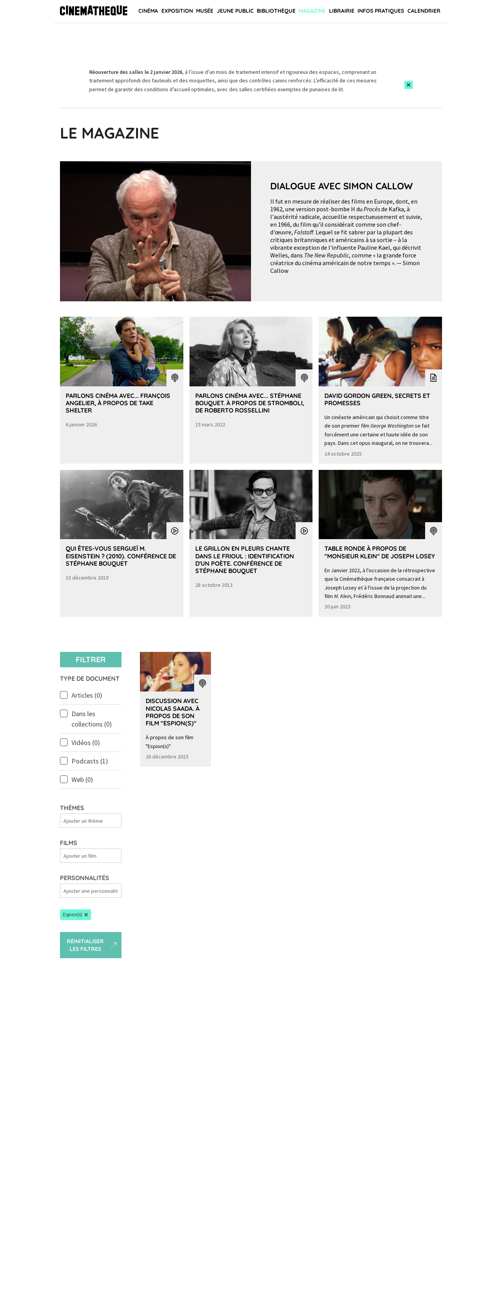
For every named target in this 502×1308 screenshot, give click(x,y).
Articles (86, 695)
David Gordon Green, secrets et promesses (377, 399)
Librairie (341, 10)
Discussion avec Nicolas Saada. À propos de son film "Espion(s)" (172, 712)
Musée (204, 10)
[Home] (93, 11)
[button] (75, 914)
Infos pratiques (380, 10)
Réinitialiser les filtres (93, 945)
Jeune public (235, 10)
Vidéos (85, 742)
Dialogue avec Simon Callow (341, 186)
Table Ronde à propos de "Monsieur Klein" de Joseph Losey (379, 552)
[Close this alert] (408, 85)
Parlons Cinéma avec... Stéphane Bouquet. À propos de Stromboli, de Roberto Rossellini (249, 403)
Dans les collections (91, 718)
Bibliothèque (276, 10)
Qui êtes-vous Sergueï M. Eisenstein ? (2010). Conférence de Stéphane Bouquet (121, 556)
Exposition (177, 10)
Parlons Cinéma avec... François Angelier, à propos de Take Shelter (118, 403)
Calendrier (423, 10)
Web (82, 779)
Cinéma (148, 10)
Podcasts (89, 761)
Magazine (312, 10)
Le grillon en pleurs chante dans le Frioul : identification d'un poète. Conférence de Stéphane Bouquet (244, 560)
